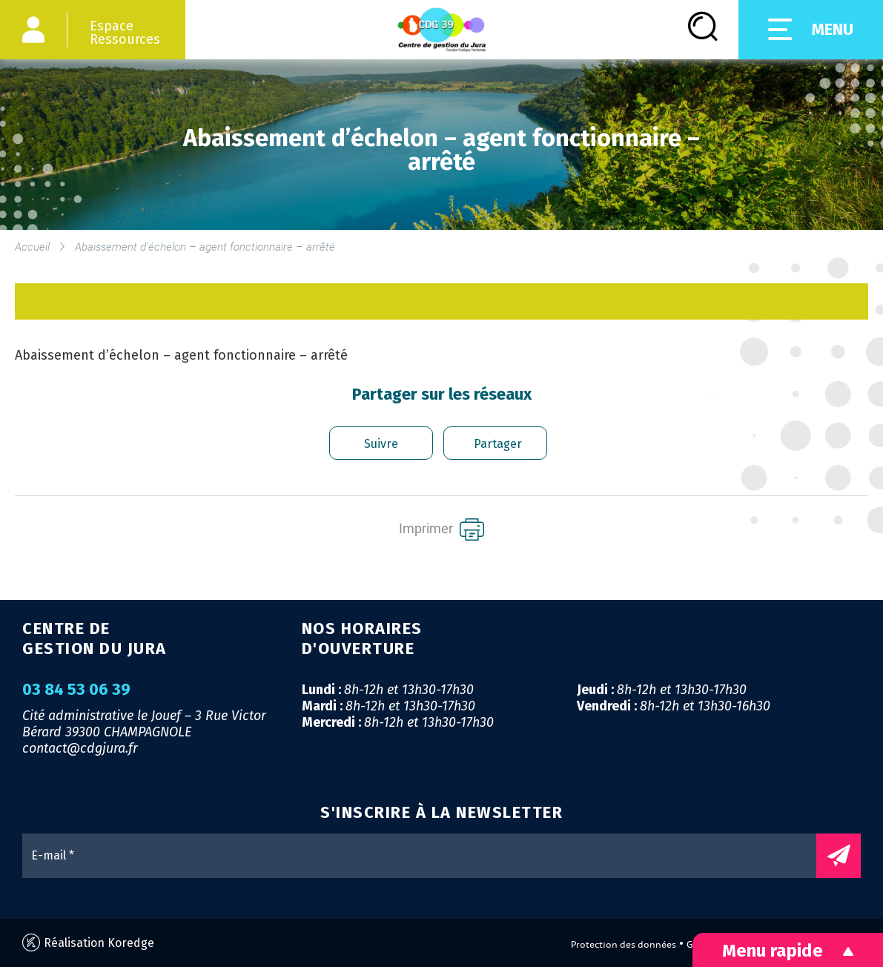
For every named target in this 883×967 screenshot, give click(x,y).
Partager (498, 444)
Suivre (381, 444)
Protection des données (623, 944)
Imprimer (441, 529)
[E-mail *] (426, 856)
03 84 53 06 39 (76, 689)
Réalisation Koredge (88, 943)
